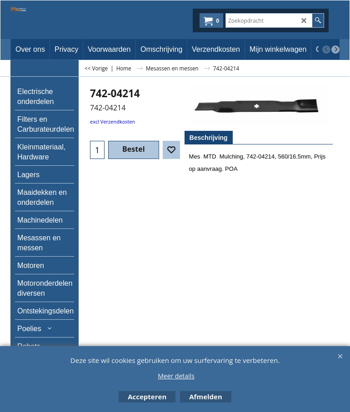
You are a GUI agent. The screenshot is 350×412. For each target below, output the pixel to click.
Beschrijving (209, 137)
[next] (335, 49)
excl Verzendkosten (112, 121)
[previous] (326, 49)
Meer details (176, 376)
